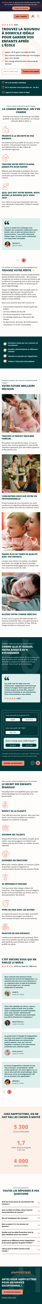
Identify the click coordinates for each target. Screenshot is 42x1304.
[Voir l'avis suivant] (24, 260)
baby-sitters (9, 791)
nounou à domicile (21, 116)
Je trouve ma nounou (12, 1292)
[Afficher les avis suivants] (9, 1092)
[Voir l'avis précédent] (18, 260)
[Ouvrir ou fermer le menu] (38, 16)
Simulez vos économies (13, 763)
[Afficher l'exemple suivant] (38, 763)
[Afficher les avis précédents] (4, 1092)
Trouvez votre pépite (31, 71)
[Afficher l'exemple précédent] (32, 763)
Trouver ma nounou (21, 8)
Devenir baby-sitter (9, 1297)
